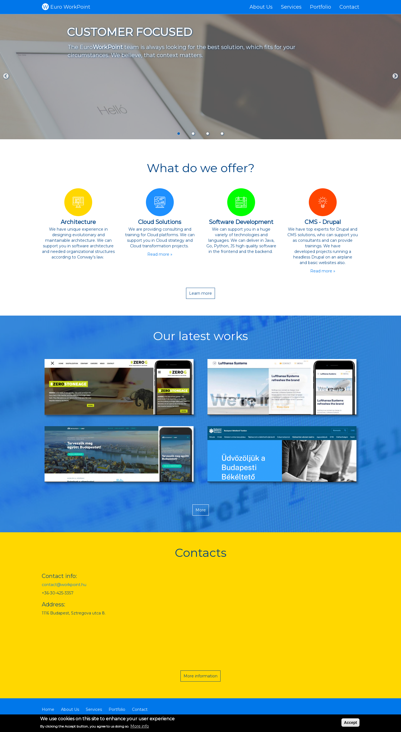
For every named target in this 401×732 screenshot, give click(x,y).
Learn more (200, 293)
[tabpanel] (200, 76)
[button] (119, 387)
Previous (6, 76)
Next (395, 76)
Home (48, 709)
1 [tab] (179, 133)
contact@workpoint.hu (64, 584)
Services (291, 7)
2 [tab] (193, 133)
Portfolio (320, 7)
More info (139, 726)
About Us (261, 7)
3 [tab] (208, 133)
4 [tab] (222, 133)
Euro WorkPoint (70, 7)
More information (200, 676)
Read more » (159, 254)
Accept (350, 722)
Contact (349, 7)
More (200, 510)
